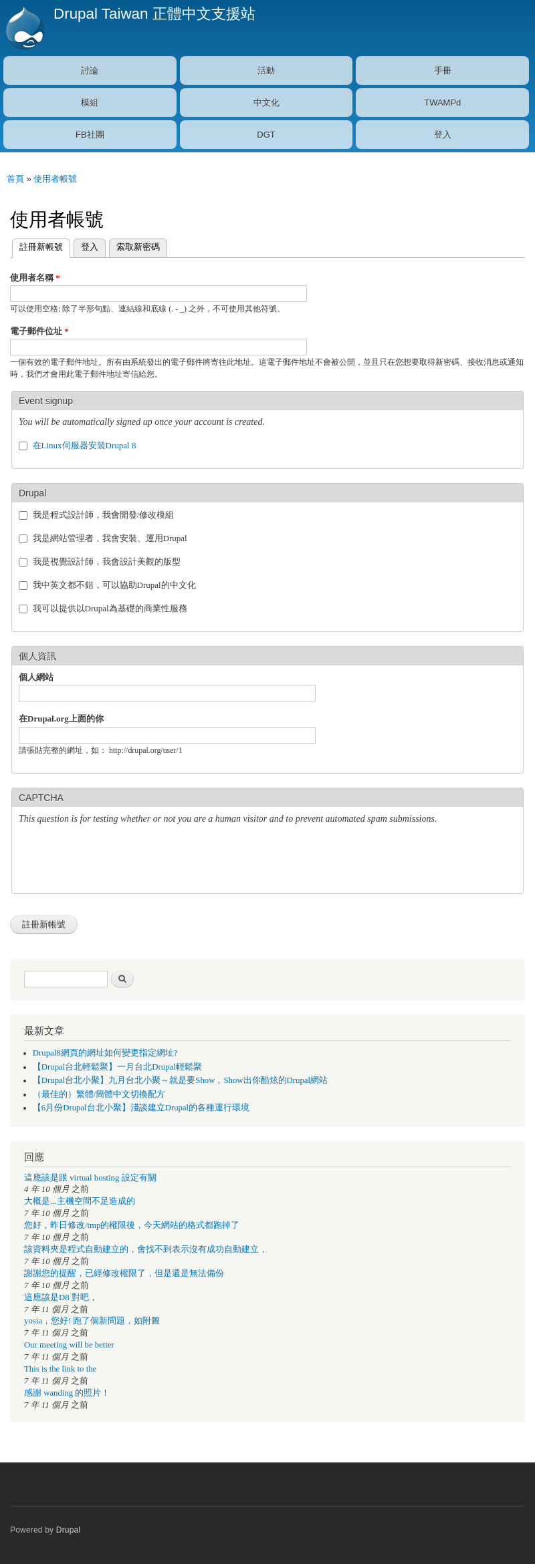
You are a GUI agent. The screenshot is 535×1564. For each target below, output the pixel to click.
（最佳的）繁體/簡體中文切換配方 (99, 1094)
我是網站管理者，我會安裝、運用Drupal (110, 538)
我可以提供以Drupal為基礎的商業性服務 (110, 608)
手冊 (442, 70)
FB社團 (90, 135)
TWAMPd (442, 103)
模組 (89, 103)
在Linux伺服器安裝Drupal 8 (84, 445)
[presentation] (120, 860)
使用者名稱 (35, 278)
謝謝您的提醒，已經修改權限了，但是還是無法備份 (124, 1273)
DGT (266, 135)
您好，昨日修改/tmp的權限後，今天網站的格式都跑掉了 (131, 1225)
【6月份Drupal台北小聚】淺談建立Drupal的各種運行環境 (141, 1107)
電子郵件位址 (39, 331)
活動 (266, 70)
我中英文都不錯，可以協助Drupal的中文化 (114, 585)
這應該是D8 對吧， (61, 1297)
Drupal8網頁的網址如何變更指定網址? (105, 1053)
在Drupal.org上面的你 (61, 719)
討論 (89, 70)
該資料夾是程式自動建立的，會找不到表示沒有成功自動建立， (146, 1249)
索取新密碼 (138, 247)
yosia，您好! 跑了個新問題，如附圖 (92, 1320)
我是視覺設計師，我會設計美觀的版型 (107, 562)
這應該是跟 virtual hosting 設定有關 (90, 1178)
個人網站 (36, 677)
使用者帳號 (55, 179)
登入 (442, 135)
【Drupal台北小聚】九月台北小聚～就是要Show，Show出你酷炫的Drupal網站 (180, 1080)
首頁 (15, 179)
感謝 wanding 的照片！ (67, 1393)
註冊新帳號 (37, 245)
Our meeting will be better (69, 1345)
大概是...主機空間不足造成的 (79, 1201)
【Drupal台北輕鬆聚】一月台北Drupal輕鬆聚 (117, 1067)
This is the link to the (60, 1369)
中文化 (266, 103)
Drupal (68, 1530)
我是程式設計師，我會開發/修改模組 (104, 515)
